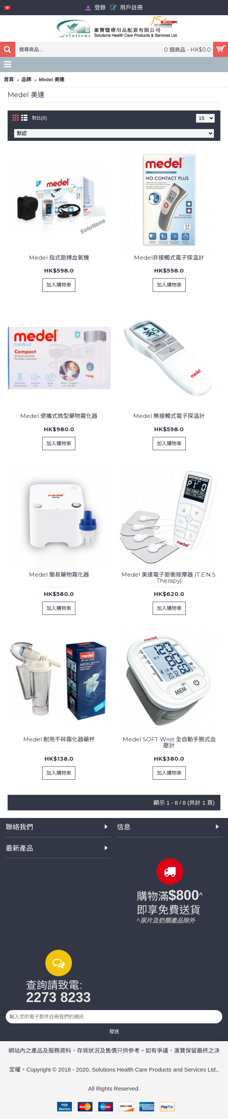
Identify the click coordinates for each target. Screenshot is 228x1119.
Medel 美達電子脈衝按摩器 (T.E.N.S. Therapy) (169, 578)
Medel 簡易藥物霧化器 (59, 574)
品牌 (26, 79)
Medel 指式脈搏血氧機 (59, 257)
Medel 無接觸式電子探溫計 (169, 415)
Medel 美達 (51, 79)
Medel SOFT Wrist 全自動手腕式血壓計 (169, 742)
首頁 (9, 79)
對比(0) (39, 118)
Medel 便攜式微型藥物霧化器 (58, 415)
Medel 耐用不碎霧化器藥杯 (59, 739)
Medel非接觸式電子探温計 (169, 257)
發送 (114, 1031)
